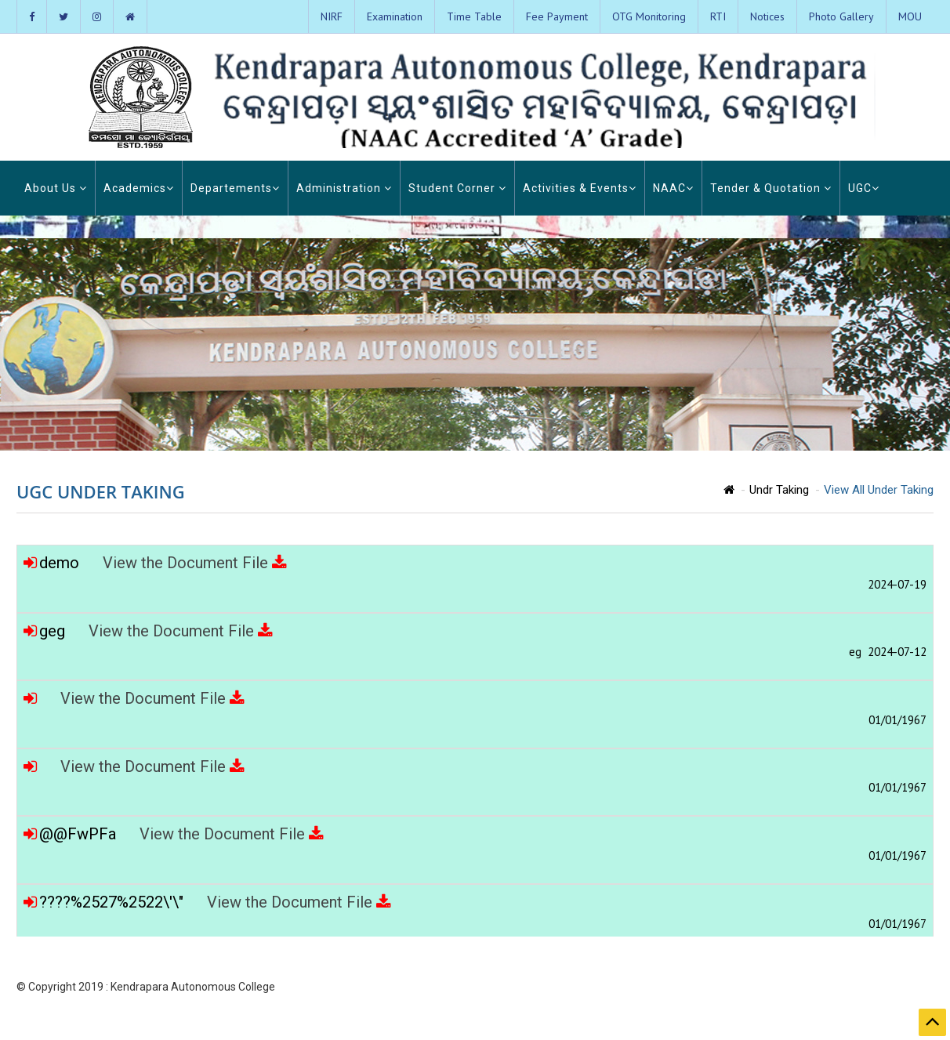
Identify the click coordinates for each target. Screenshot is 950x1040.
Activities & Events (579, 188)
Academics (138, 188)
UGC (863, 188)
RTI (718, 16)
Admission (832, 987)
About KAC (707, 987)
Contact (916, 987)
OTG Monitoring (649, 16)
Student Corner (457, 188)
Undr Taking (779, 490)
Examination (394, 16)
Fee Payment (557, 16)
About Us (55, 188)
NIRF (332, 16)
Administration (344, 188)
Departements (235, 188)
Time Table (474, 16)
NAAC (673, 188)
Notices (767, 16)
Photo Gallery (841, 16)
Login (877, 987)
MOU (910, 16)
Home (660, 987)
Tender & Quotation (771, 188)
